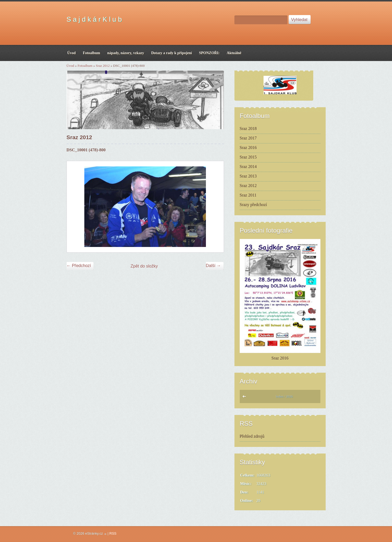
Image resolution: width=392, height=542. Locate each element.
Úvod (70, 66)
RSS (113, 533)
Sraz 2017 (248, 138)
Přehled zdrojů (252, 436)
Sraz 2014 (248, 166)
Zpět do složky (144, 266)
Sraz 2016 (248, 147)
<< (245, 398)
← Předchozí (79, 265)
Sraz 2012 (103, 66)
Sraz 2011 (248, 195)
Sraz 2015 (248, 157)
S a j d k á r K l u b (94, 19)
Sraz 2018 (248, 128)
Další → (213, 265)
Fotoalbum (84, 66)
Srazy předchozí (253, 204)
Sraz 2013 (248, 176)
